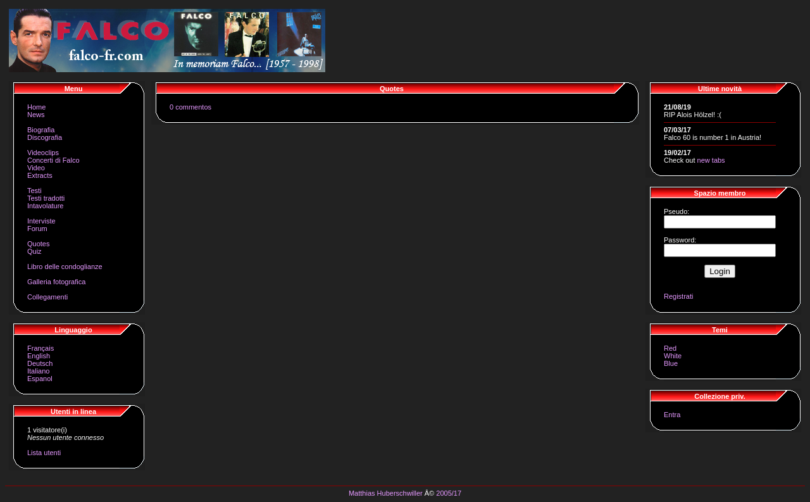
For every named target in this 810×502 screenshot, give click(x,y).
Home (36, 107)
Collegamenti (47, 297)
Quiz (34, 251)
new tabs (711, 160)
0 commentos (190, 107)
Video (36, 168)
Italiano (38, 371)
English (38, 356)
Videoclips (43, 152)
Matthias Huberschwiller (386, 493)
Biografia (40, 130)
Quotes (38, 244)
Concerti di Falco (53, 160)
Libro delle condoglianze (65, 266)
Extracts (40, 175)
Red (670, 348)
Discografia (44, 137)
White (673, 356)
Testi (34, 190)
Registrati (678, 296)
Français (40, 348)
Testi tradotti (46, 198)
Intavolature (45, 206)
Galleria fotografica (56, 282)
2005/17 (448, 493)
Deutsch (40, 363)
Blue (671, 363)
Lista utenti (44, 452)
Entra (672, 414)
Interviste (41, 221)
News (36, 114)
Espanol (40, 378)
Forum (37, 228)
